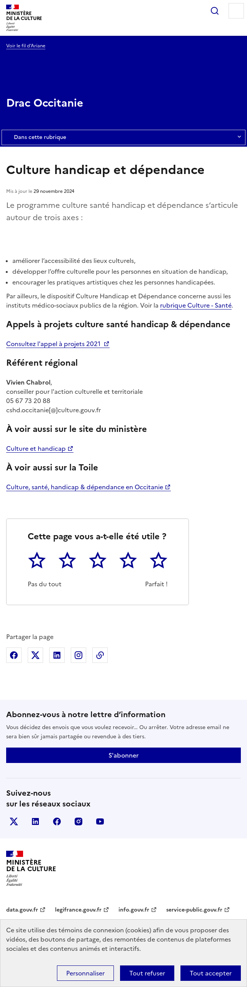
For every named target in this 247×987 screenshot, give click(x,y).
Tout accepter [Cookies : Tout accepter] (211, 973)
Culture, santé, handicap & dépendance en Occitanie (84, 487)
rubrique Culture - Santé (196, 305)
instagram (78, 821)
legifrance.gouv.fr (78, 910)
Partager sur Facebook (14, 655)
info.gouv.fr (133, 910)
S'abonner (123, 755)
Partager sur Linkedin (57, 655)
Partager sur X (35, 655)
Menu (236, 10)
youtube (100, 821)
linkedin (35, 821)
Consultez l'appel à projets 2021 (54, 343)
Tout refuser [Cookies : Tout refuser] (147, 973)
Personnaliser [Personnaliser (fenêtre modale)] (85, 973)
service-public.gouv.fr (194, 910)
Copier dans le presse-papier (100, 655)
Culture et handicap (36, 448)
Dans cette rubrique (123, 137)
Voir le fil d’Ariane (25, 45)
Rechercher (214, 10)
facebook (57, 821)
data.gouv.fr (22, 910)
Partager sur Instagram (78, 655)
